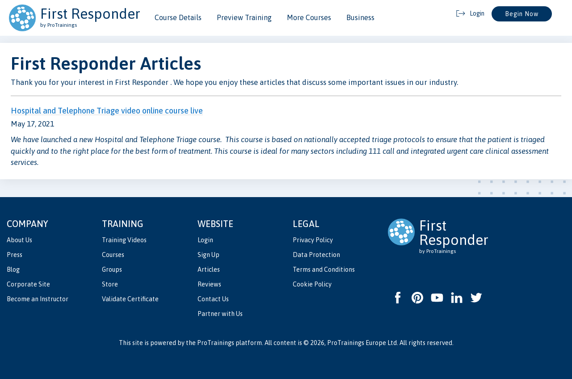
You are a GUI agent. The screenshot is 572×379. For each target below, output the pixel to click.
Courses (113, 254)
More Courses (309, 17)
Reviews (209, 284)
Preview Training (244, 17)
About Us (19, 240)
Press (14, 254)
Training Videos (124, 240)
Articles (209, 269)
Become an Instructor (37, 299)
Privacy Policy (313, 240)
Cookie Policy (312, 284)
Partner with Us (220, 313)
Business (360, 17)
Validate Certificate (130, 299)
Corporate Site (28, 284)
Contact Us (213, 299)
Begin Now (521, 13)
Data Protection (316, 254)
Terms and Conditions (324, 269)
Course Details (178, 17)
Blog (13, 269)
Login (205, 240)
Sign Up (208, 254)
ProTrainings (215, 342)
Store (110, 284)
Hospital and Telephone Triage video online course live (107, 110)
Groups (112, 269)
